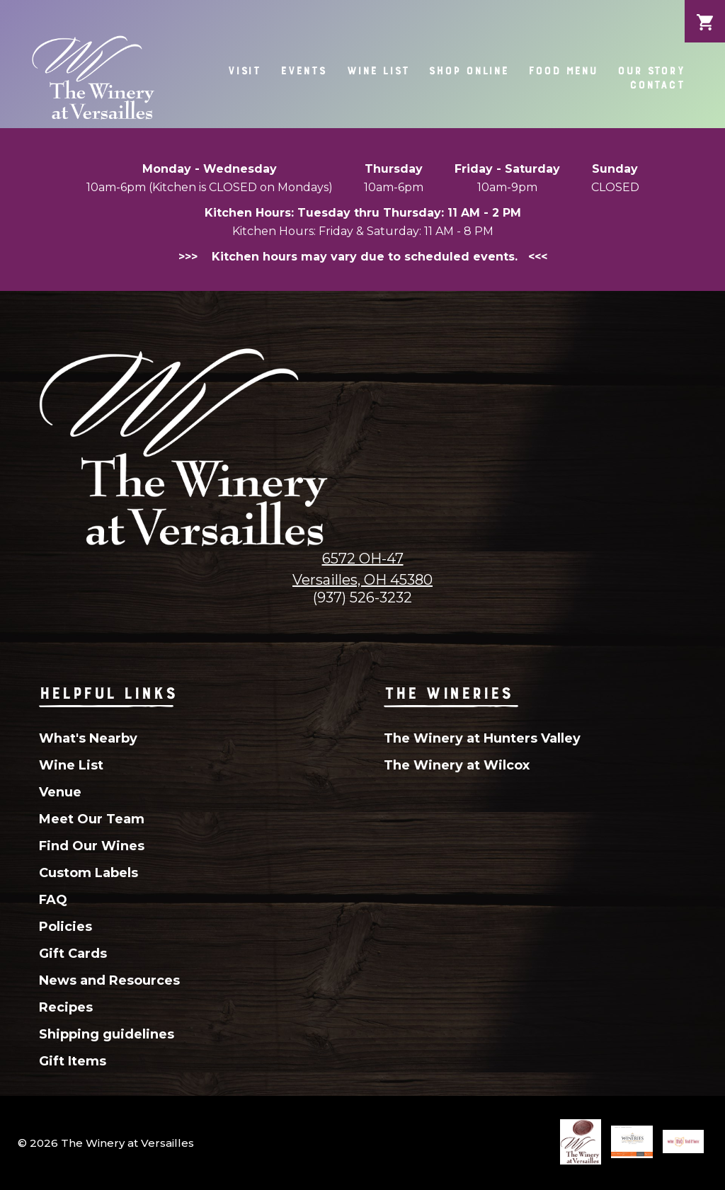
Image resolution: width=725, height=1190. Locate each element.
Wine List (377, 70)
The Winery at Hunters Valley (482, 738)
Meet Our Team (91, 819)
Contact (657, 84)
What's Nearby (88, 738)
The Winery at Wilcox (457, 765)
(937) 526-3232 (362, 597)
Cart (705, 11)
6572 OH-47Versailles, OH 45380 (362, 569)
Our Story (651, 70)
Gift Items (72, 1061)
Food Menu (563, 70)
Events (303, 70)
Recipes (66, 1007)
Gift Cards (73, 953)
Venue (60, 792)
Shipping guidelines (106, 1034)
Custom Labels (88, 872)
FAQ (53, 899)
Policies (65, 926)
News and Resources (109, 980)
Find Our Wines (91, 846)
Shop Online (468, 70)
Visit (244, 70)
